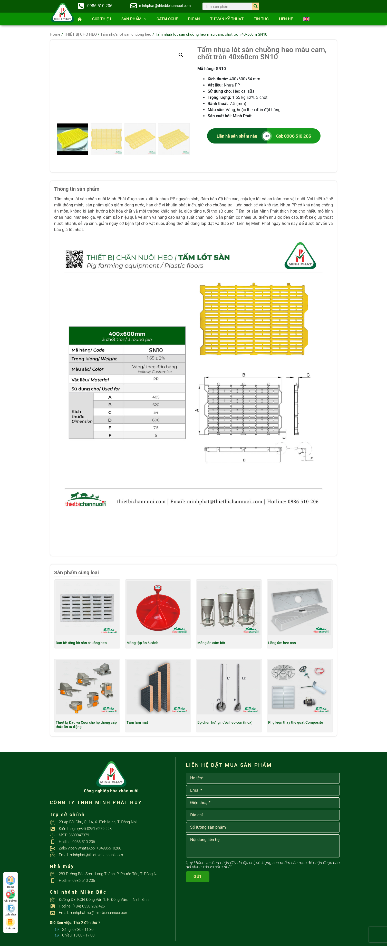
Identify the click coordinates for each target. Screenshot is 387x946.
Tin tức (261, 19)
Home (55, 34)
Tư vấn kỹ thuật (227, 19)
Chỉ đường (10, 896)
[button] (181, 55)
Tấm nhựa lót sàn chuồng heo (125, 34)
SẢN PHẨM (133, 19)
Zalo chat (10, 909)
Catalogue (167, 19)
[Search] (255, 6)
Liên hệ (286, 19)
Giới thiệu (101, 19)
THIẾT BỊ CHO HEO (80, 34)
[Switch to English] (306, 19)
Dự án (194, 19)
